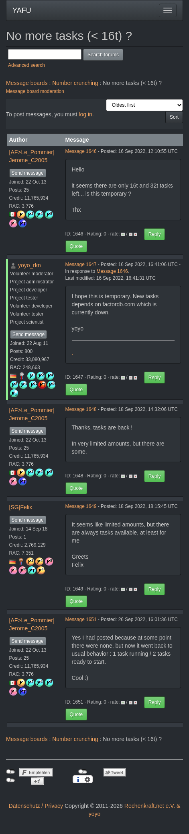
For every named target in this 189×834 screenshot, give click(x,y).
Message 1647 (81, 264)
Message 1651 (81, 619)
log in (85, 114)
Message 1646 (81, 151)
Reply (154, 234)
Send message (28, 173)
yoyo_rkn (29, 265)
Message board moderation (35, 91)
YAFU (21, 10)
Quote (76, 246)
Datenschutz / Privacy (36, 806)
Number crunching (75, 83)
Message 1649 (81, 506)
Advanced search (26, 65)
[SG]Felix (21, 507)
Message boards (27, 83)
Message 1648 (81, 409)
